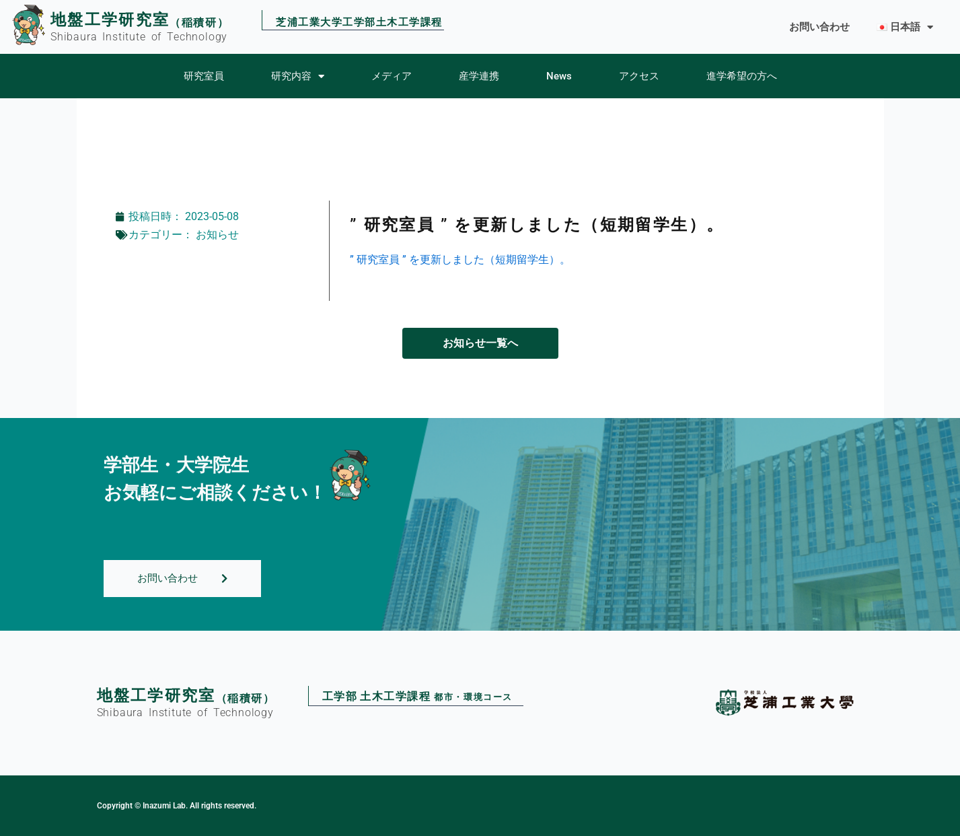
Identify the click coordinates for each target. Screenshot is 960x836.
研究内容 (297, 76)
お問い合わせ (819, 27)
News (559, 76)
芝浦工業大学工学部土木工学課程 (359, 23)
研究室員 (204, 76)
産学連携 (479, 76)
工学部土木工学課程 (417, 697)
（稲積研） (199, 22)
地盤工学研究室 (110, 20)
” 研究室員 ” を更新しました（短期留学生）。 (460, 259)
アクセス (639, 76)
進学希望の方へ (741, 76)
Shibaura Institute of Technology (138, 36)
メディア (391, 76)
